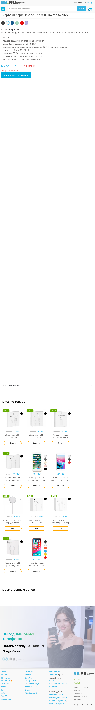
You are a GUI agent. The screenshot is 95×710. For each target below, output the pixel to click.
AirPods (4, 693)
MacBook (5, 684)
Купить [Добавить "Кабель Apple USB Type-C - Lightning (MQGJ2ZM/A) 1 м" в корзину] (13, 571)
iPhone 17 (5, 681)
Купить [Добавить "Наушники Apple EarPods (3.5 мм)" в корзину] (36, 528)
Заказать (36, 443)
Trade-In (53, 675)
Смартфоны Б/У (32, 684)
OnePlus (29, 678)
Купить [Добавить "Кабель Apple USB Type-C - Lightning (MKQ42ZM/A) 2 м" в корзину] (13, 486)
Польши (53, 704)
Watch (3, 687)
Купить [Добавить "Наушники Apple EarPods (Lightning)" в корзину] (60, 528)
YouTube (78, 683)
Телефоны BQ (31, 687)
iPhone (4, 675)
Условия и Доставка (58, 684)
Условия (82, 2)
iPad (3, 690)
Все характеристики (12, 385)
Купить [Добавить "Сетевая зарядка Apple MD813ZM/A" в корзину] (60, 443)
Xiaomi (28, 675)
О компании (55, 672)
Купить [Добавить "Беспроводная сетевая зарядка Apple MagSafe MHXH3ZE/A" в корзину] (13, 528)
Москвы (53, 695)
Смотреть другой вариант (16, 75)
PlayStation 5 (31, 693)
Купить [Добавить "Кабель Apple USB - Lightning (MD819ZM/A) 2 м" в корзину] (13, 443)
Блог (51, 681)
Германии (61, 701)
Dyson (28, 690)
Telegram (82, 680)
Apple (3, 672)
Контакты (53, 687)
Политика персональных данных (80, 697)
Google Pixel (30, 681)
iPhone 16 (5, 678)
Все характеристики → (12, 29)
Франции (62, 704)
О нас (74, 2)
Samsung (29, 672)
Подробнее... (12, 651)
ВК (75, 680)
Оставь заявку (14, 646)
